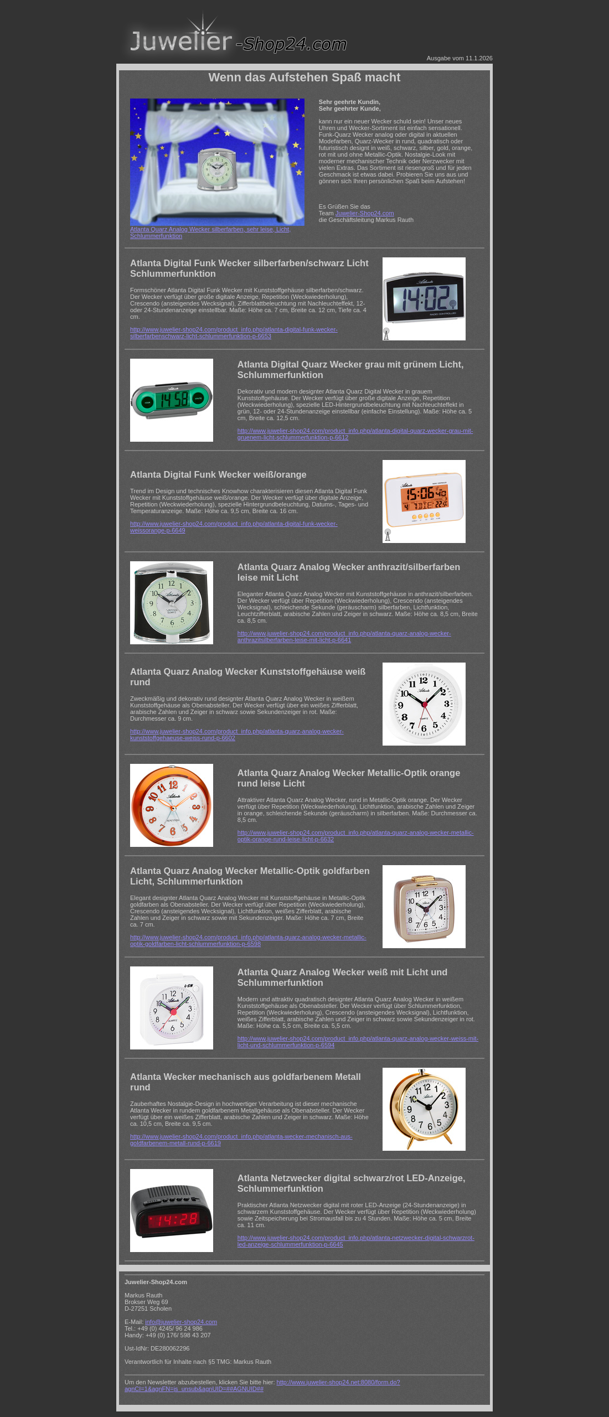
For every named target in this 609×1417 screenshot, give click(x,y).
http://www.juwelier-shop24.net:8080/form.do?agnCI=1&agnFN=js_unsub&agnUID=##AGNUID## (262, 1385)
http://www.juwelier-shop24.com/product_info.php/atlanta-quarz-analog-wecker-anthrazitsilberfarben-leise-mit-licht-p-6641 (344, 636)
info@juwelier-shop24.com (181, 1321)
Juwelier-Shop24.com (365, 213)
